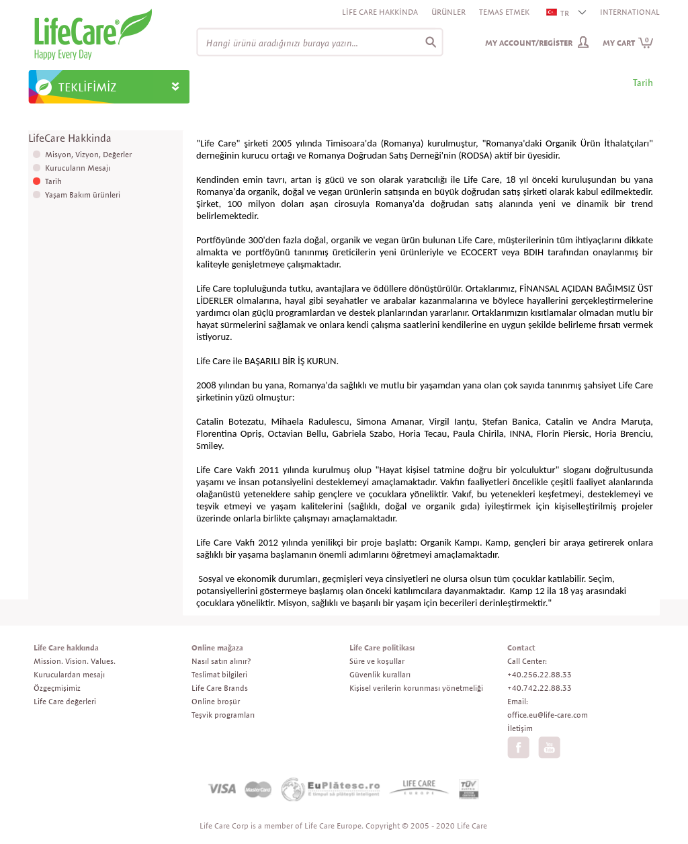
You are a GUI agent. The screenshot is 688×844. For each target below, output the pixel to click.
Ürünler (448, 12)
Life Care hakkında (66, 647)
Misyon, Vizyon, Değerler (88, 154)
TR (558, 13)
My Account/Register (528, 43)
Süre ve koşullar (376, 661)
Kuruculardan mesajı (69, 674)
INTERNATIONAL (630, 12)
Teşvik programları (223, 715)
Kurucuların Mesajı (77, 168)
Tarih (53, 181)
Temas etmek (504, 12)
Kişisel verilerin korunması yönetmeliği (416, 688)
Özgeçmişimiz (57, 688)
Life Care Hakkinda (380, 12)
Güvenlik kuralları (380, 674)
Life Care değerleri (65, 701)
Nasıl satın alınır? (221, 661)
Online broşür (215, 701)
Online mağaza (217, 647)
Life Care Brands (219, 688)
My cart (628, 43)
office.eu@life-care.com (547, 715)
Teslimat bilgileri (219, 674)
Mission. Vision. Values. (75, 661)
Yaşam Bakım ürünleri (82, 194)
